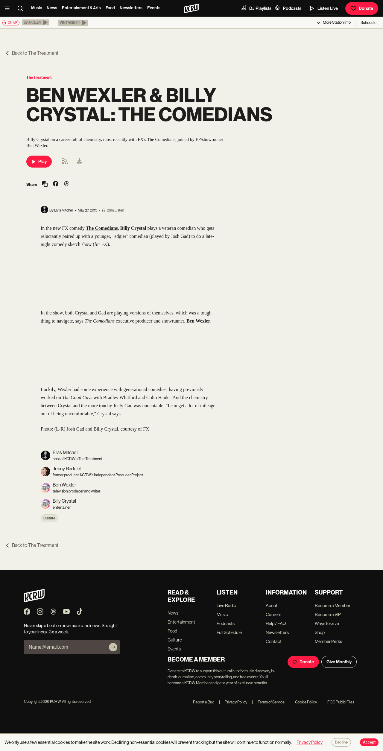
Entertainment (181, 621)
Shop (320, 632)
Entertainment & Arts (81, 7)
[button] (35, 22)
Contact (274, 641)
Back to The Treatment (31, 53)
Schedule (368, 22)
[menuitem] (79, 161)
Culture (49, 518)
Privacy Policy (233, 702)
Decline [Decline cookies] (341, 742)
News (52, 7)
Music (36, 7)
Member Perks (328, 641)
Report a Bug (203, 702)
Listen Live (323, 8)
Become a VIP (328, 614)
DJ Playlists (256, 8)
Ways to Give (327, 623)
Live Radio (226, 605)
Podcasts (287, 8)
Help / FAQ (276, 623)
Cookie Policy (303, 702)
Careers (273, 614)
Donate (361, 8)
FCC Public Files (338, 702)
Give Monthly (339, 662)
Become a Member (332, 605)
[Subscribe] (113, 647)
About (271, 605)
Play (39, 161)
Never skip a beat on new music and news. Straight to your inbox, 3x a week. (70, 628)
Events (153, 7)
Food (110, 7)
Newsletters (131, 7)
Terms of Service (268, 702)
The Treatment (39, 77)
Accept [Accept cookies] (369, 742)
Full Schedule (229, 632)
